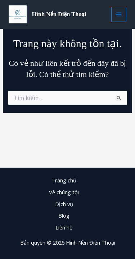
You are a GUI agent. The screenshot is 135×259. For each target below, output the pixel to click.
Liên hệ (63, 227)
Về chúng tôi (64, 192)
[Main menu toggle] (118, 14)
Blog (63, 215)
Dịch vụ (64, 204)
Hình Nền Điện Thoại (59, 14)
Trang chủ (63, 180)
